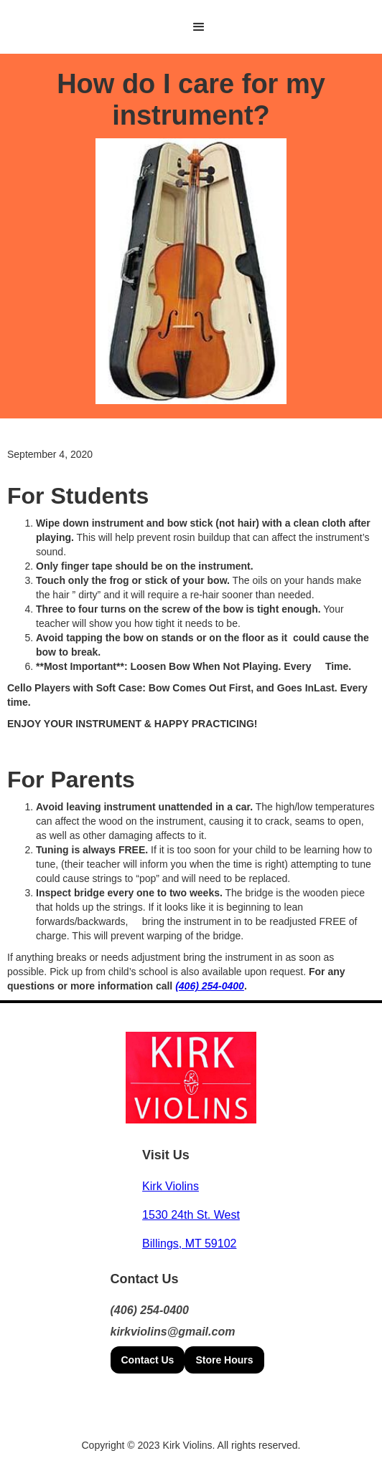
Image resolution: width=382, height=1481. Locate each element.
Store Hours (224, 1360)
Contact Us (147, 1360)
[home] (173, 27)
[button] (198, 27)
